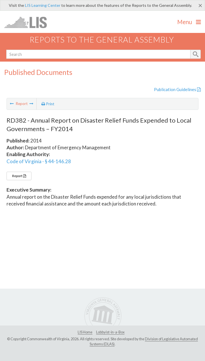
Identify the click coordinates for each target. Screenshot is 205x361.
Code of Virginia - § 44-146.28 (39, 161)
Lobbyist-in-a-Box (110, 332)
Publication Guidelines (177, 89)
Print (47, 104)
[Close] (200, 5)
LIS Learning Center (42, 5)
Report (19, 176)
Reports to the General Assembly (101, 39)
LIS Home (85, 332)
